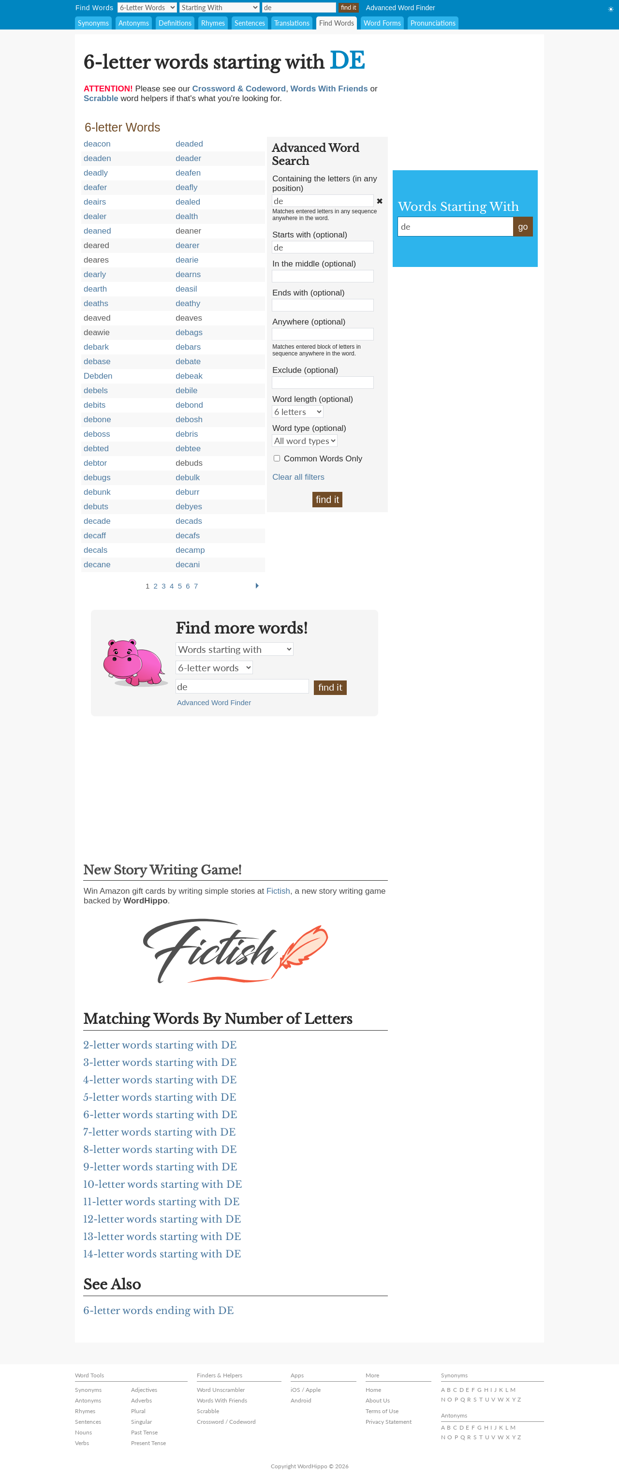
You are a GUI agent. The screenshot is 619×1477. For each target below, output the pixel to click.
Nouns (83, 1432)
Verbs (82, 1443)
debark (96, 347)
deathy (188, 303)
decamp (190, 550)
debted (96, 448)
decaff (95, 535)
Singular (141, 1421)
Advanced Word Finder (400, 8)
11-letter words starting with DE (161, 1202)
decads (189, 521)
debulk (188, 477)
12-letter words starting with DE (162, 1219)
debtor (95, 463)
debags (189, 332)
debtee (188, 448)
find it (327, 499)
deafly (186, 187)
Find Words (336, 23)
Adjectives (144, 1389)
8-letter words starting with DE (160, 1149)
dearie (187, 260)
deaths (96, 303)
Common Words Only (323, 458)
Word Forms (382, 23)
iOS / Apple (306, 1389)
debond (189, 405)
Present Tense (148, 1443)
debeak (189, 376)
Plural (138, 1411)
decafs (188, 535)
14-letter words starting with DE (162, 1254)
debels (96, 390)
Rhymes (213, 23)
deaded (189, 143)
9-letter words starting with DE (160, 1167)
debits (94, 405)
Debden (98, 376)
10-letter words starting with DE (162, 1184)
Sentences (250, 23)
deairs (95, 202)
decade (97, 521)
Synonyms (93, 23)
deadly (96, 172)
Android (301, 1400)
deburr (187, 492)
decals (95, 550)
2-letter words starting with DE (160, 1045)
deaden (97, 158)
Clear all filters (298, 477)
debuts (96, 506)
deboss (97, 434)
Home (373, 1389)
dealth (187, 216)
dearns (188, 274)
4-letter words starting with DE (160, 1080)
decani (188, 564)
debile (186, 390)
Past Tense (144, 1432)
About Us (378, 1400)
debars (188, 347)
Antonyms (133, 23)
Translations (292, 23)
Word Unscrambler (221, 1389)
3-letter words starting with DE (160, 1062)
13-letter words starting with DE (162, 1236)
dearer (187, 245)
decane (97, 564)
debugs (97, 477)
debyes (189, 506)
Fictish (278, 891)
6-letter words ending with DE (158, 1310)
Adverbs (141, 1400)
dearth (95, 289)
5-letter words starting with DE (159, 1097)
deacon (97, 143)
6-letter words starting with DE (160, 1115)
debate (188, 361)
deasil (186, 289)
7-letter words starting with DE (159, 1132)
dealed (188, 202)
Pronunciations (433, 23)
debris (187, 434)
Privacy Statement (389, 1421)
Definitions (175, 23)
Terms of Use (382, 1411)
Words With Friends (222, 1400)
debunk (97, 492)
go (523, 227)
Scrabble (208, 1411)
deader (188, 158)
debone (97, 419)
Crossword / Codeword (226, 1421)
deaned (97, 231)
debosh (189, 419)
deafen (188, 172)
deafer (95, 187)
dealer (95, 216)
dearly (95, 274)
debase (97, 361)
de (242, 686)
